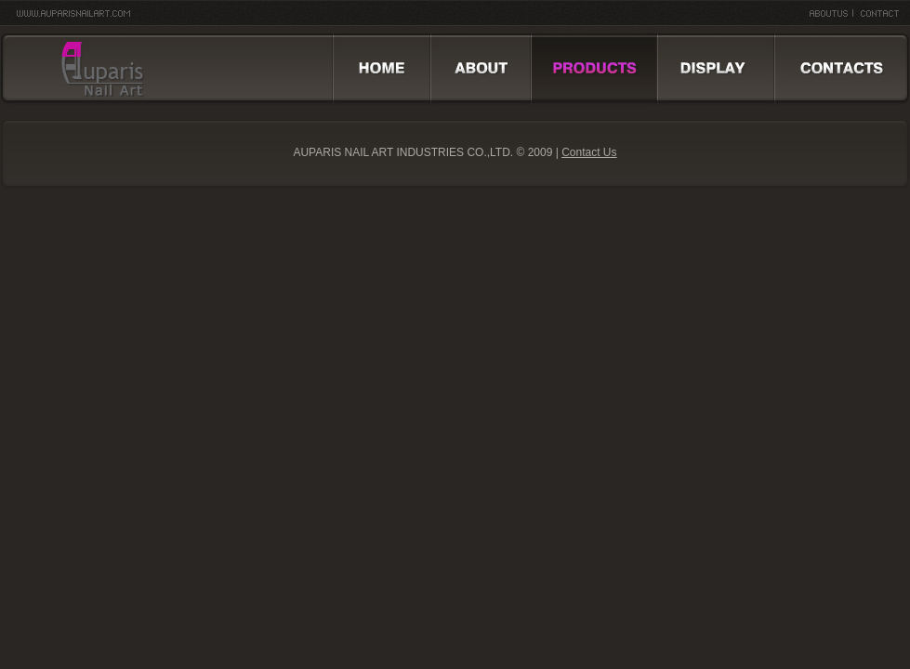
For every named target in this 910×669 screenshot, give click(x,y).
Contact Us (588, 152)
